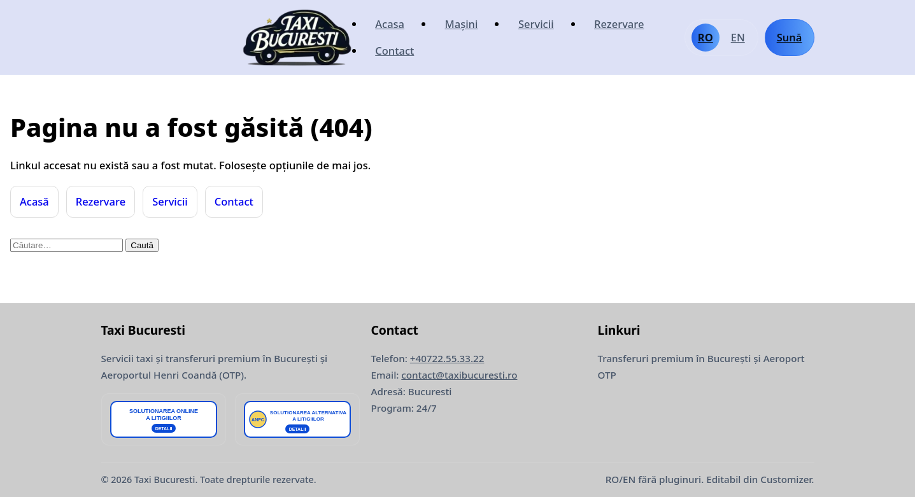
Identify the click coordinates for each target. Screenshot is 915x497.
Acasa (389, 24)
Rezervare (619, 24)
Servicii (536, 24)
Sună (789, 37)
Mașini (461, 24)
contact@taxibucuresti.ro (459, 374)
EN (738, 37)
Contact (394, 50)
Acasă (34, 201)
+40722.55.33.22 (447, 358)
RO (705, 37)
